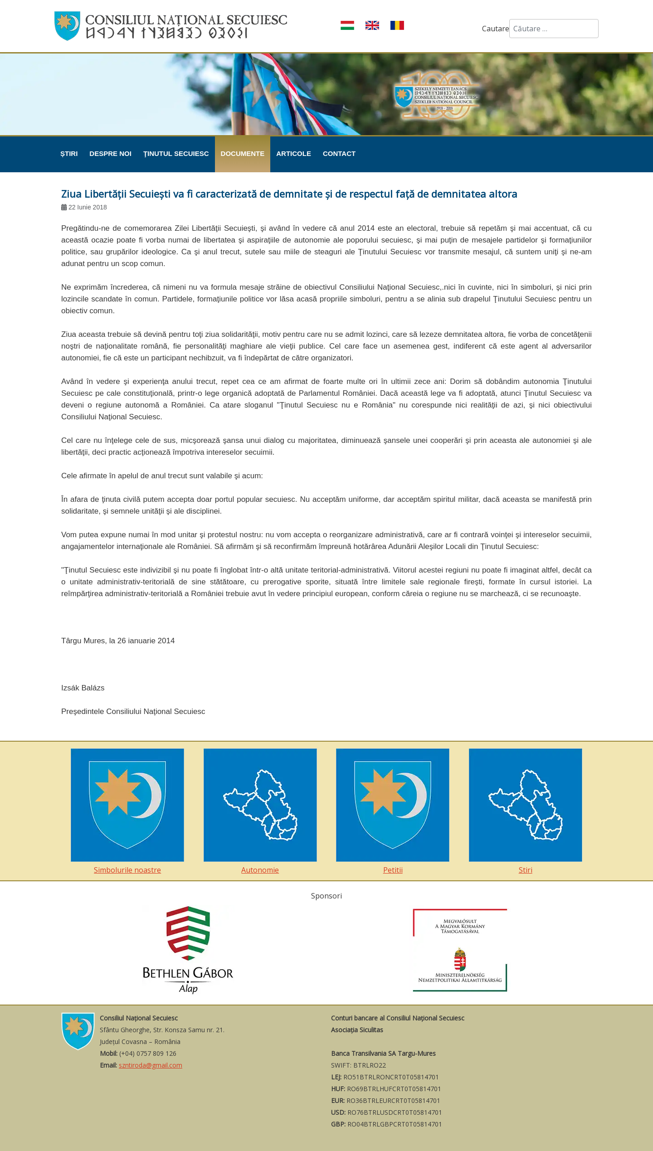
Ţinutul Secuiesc (176, 153)
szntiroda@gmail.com (150, 1065)
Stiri (525, 811)
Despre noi (110, 153)
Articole (293, 153)
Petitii (392, 811)
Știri (69, 153)
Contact (339, 153)
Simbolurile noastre (127, 811)
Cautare (495, 29)
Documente (243, 153)
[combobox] (554, 28)
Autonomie (260, 811)
